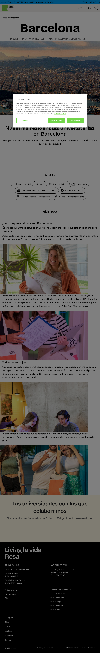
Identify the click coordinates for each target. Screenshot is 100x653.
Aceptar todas (75, 120)
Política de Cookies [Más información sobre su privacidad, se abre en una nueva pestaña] (60, 114)
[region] (50, 111)
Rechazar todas (56, 120)
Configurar (25, 120)
